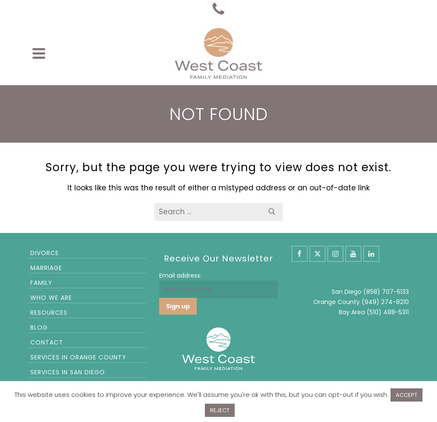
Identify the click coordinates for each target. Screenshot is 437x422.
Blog (39, 327)
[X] (317, 254)
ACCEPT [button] (406, 395)
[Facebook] (299, 254)
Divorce (44, 253)
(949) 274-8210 (385, 302)
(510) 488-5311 (388, 312)
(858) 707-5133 (386, 291)
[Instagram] (335, 254)
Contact (46, 342)
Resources (48, 312)
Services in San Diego (67, 372)
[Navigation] (39, 53)
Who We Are (51, 297)
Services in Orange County (78, 357)
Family (41, 282)
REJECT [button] (220, 410)
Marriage (46, 268)
